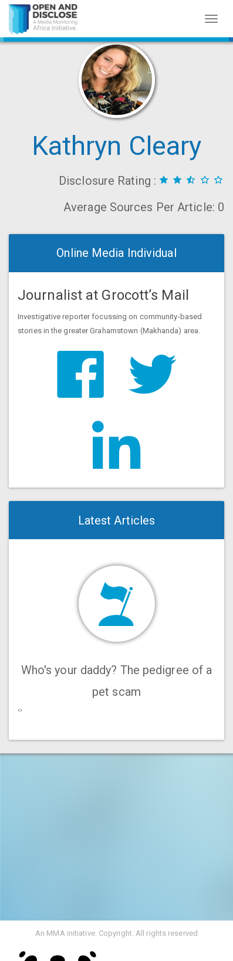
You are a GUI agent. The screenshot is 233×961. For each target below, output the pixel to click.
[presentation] (19, 710)
